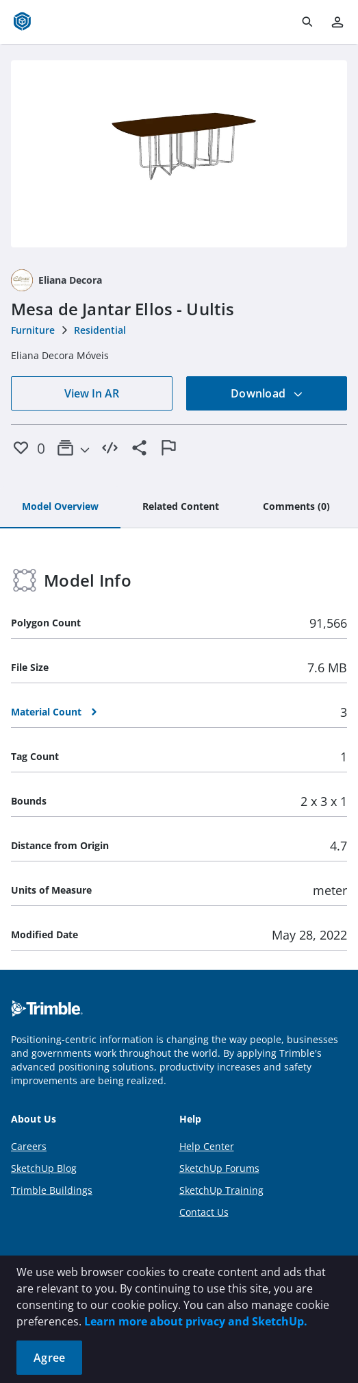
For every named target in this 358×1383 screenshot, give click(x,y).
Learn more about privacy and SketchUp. (195, 1321)
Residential (100, 329)
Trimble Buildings (51, 1190)
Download (267, 393)
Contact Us (204, 1212)
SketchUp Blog (44, 1168)
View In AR (91, 393)
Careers (29, 1146)
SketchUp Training (221, 1190)
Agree (49, 1357)
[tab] (60, 507)
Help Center (206, 1146)
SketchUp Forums (219, 1168)
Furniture (33, 329)
